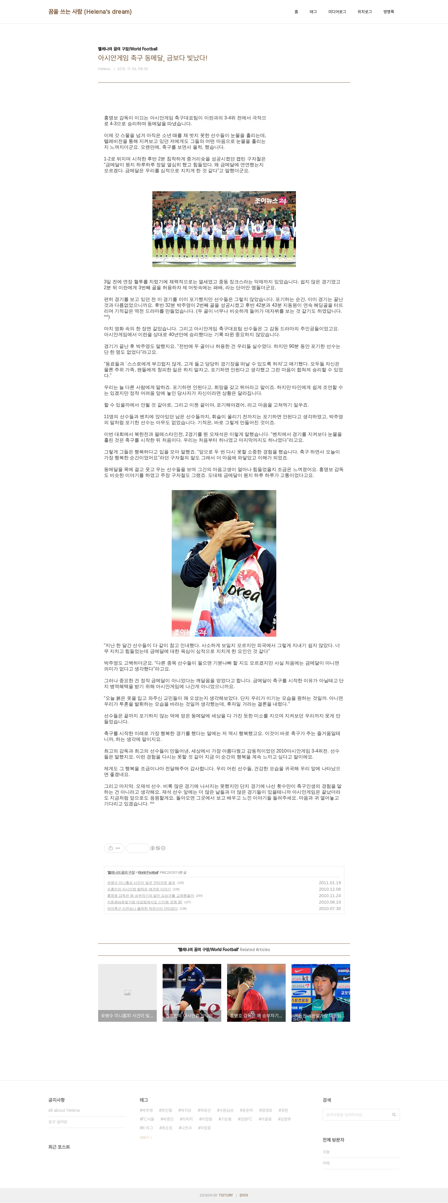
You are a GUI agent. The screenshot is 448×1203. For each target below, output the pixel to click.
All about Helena (64, 1110)
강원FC (246, 1119)
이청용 (207, 1119)
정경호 (267, 1110)
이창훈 (205, 1128)
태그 (313, 11)
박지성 (186, 1110)
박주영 (147, 1110)
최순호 (167, 1128)
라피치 (187, 1119)
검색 (394, 1114)
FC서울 (148, 1119)
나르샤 (186, 1128)
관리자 (243, 1195)
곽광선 (205, 1110)
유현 (284, 1110)
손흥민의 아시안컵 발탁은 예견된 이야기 (139, 889)
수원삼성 (226, 1110)
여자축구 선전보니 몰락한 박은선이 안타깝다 (142, 909)
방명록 (389, 11)
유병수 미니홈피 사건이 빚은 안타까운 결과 (141, 883)
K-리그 (147, 1128)
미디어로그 (337, 11)
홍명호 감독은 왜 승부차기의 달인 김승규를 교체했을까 (150, 896)
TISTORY (226, 1195)
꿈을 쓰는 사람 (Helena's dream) (90, 11)
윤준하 (247, 1110)
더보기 (144, 1138)
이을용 (266, 1119)
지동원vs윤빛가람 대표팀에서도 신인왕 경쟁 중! (145, 902)
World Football (148, 872)
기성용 (226, 1119)
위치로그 (365, 11)
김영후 (285, 1119)
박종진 (168, 1119)
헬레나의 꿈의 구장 (121, 872)
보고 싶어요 (57, 1121)
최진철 (166, 1110)
